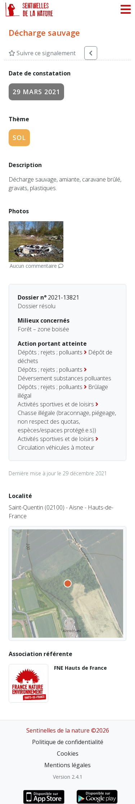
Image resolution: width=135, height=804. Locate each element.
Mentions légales (67, 765)
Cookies (67, 753)
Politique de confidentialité (67, 742)
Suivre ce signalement (42, 53)
